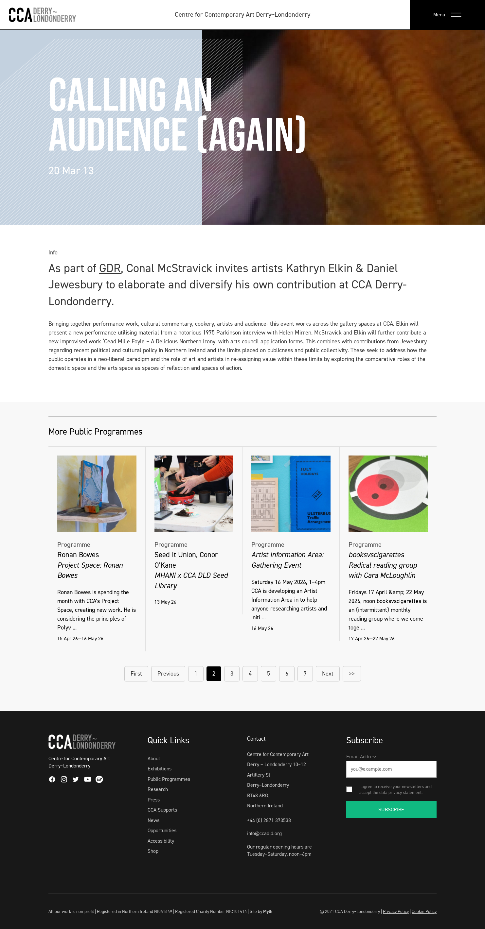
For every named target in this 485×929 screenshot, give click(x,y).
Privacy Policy (396, 911)
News (153, 820)
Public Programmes (169, 779)
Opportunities (162, 830)
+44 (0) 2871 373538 (269, 820)
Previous (168, 674)
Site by (261, 911)
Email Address (361, 756)
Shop (153, 851)
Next (327, 674)
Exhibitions (159, 768)
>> (352, 674)
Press (154, 799)
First (136, 674)
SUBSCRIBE (391, 809)
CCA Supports (162, 809)
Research (158, 789)
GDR (110, 268)
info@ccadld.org (264, 833)
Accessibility (161, 840)
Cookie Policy (424, 911)
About (154, 758)
